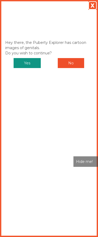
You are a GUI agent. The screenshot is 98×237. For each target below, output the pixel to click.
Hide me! (84, 161)
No (71, 63)
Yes (27, 63)
